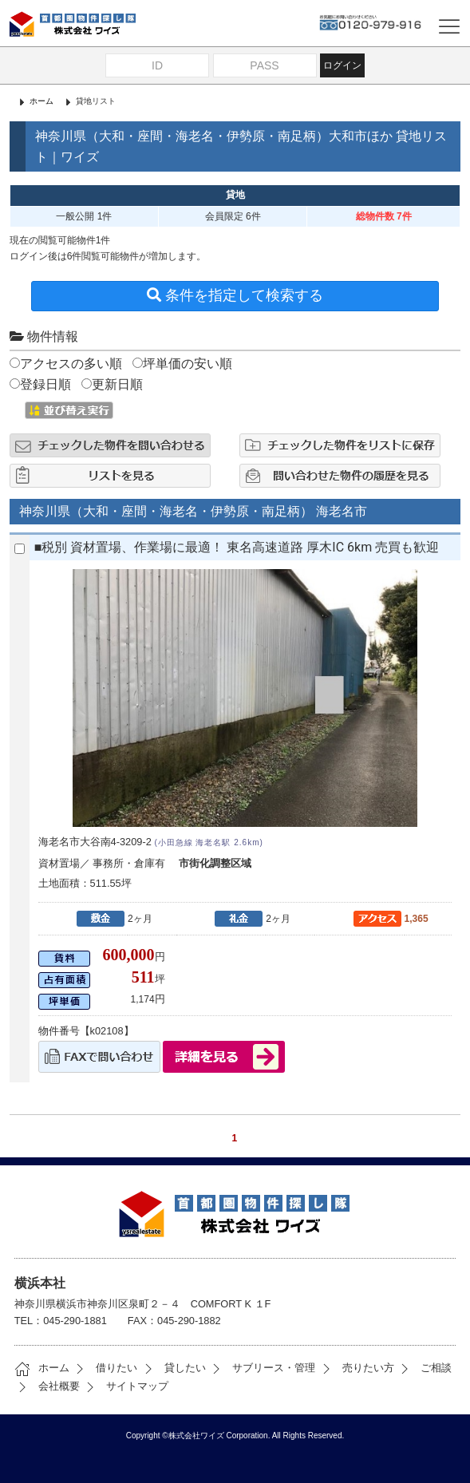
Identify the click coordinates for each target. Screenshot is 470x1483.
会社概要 (47, 1386)
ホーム (41, 101)
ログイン (342, 65)
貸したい (173, 1368)
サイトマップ (125, 1386)
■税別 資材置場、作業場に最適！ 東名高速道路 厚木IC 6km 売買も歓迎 (236, 547)
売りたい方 (356, 1368)
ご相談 (424, 1368)
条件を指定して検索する (235, 295)
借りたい (104, 1368)
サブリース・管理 (261, 1368)
